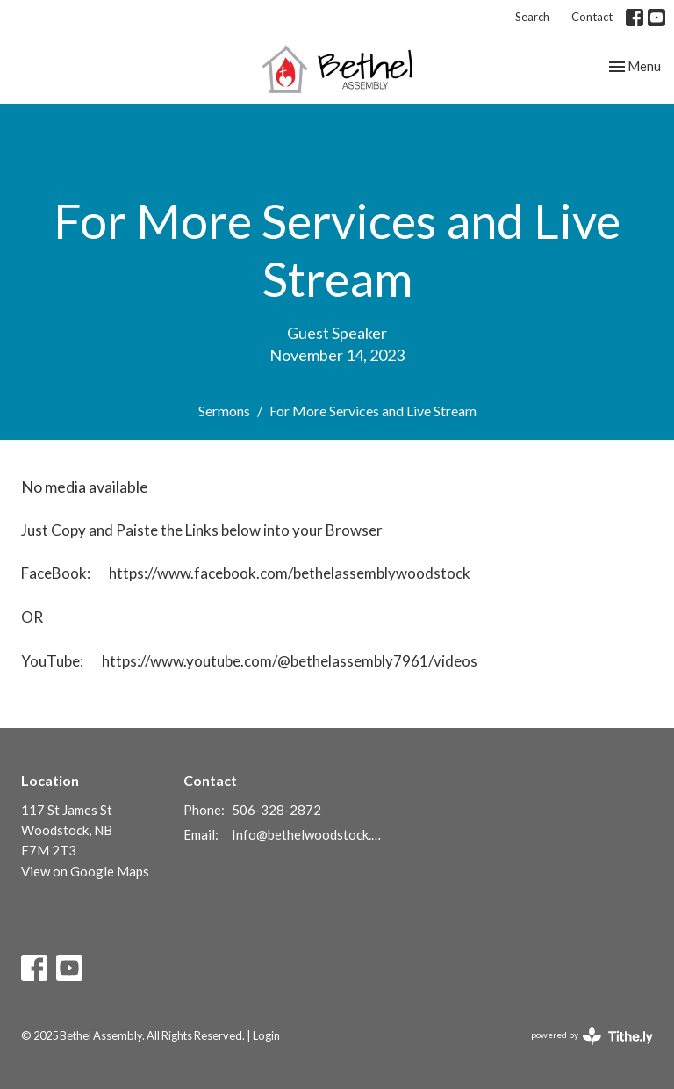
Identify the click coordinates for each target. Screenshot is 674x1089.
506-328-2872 (276, 810)
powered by (592, 1035)
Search (532, 17)
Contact (592, 17)
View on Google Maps (85, 871)
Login (266, 1035)
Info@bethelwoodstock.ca (307, 834)
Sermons (224, 410)
